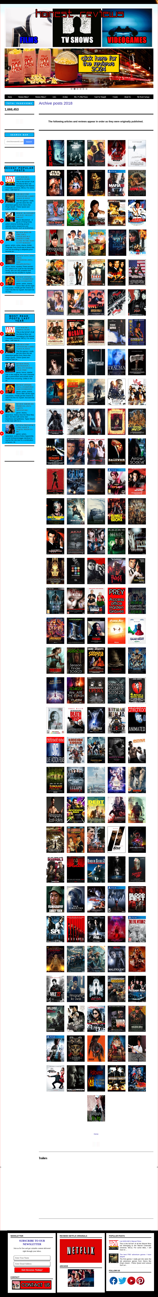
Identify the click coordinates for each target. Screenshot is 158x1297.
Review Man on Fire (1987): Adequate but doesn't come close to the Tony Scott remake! (25, 237)
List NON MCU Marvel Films (23, 178)
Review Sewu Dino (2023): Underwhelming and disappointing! (25, 260)
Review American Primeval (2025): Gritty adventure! (25, 407)
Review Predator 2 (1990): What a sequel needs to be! (25, 428)
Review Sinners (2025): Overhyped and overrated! (24, 279)
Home (96, 1134)
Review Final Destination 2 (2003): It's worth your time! (24, 367)
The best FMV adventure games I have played (25, 196)
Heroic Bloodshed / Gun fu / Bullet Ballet (25, 215)
